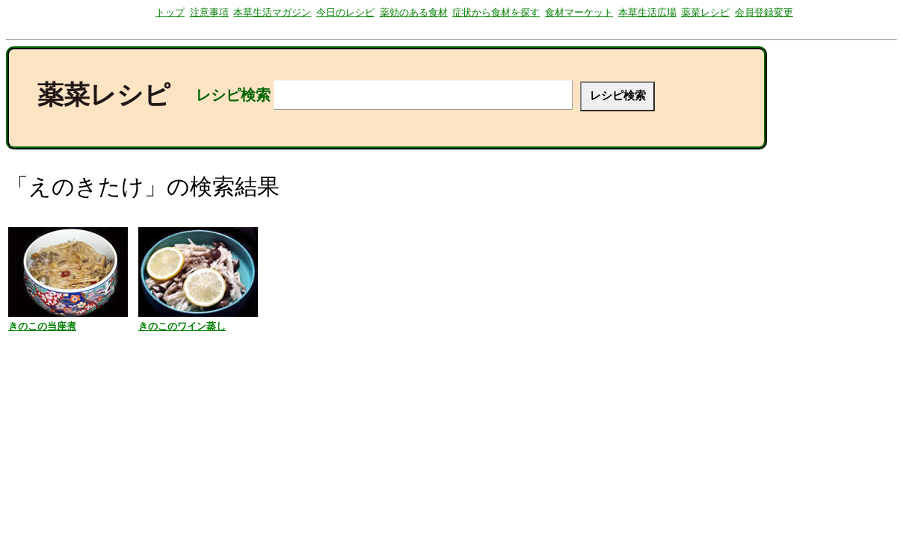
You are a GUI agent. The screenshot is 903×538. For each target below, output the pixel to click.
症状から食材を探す (496, 12)
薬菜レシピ (705, 12)
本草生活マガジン (272, 12)
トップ (170, 12)
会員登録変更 (764, 12)
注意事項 (209, 12)
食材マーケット (579, 12)
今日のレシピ (345, 12)
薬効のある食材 (414, 12)
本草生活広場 (647, 12)
